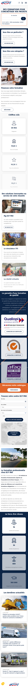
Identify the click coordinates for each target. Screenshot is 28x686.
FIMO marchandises (14, 22)
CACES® (22, 22)
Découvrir (7, 109)
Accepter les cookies (14, 433)
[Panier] (22, 2)
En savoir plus (8, 43)
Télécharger (14, 390)
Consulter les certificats (14, 332)
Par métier (3, 404)
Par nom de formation (6, 410)
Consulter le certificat (14, 357)
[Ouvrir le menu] (26, 2)
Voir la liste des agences (14, 419)
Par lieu (3, 399)
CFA (4, 416)
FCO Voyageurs (6, 23)
